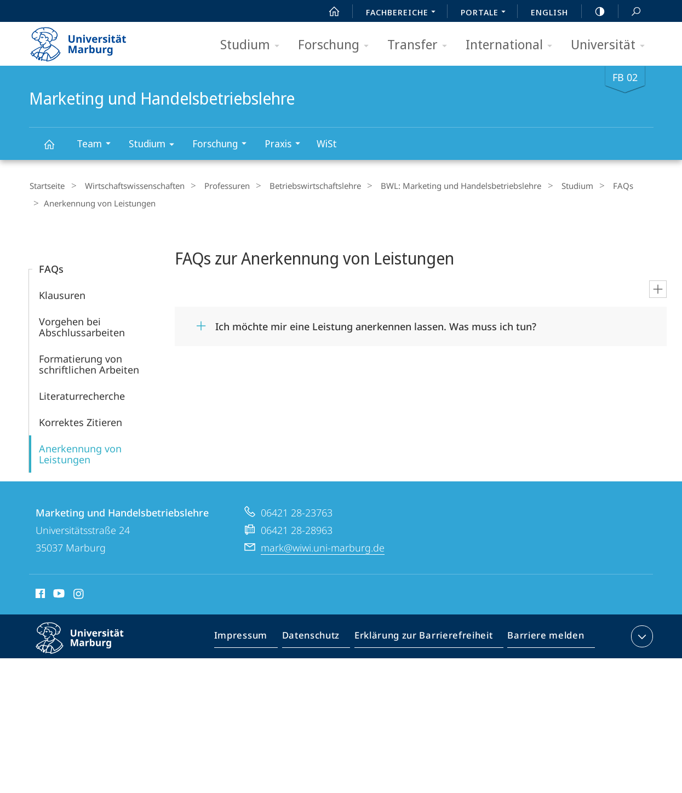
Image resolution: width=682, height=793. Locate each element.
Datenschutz (320, 635)
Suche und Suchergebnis (629, 12)
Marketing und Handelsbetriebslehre (55, 149)
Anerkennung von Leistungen (80, 451)
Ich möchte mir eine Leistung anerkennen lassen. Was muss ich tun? (375, 323)
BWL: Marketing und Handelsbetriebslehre (438, 185)
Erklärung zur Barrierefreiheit (427, 635)
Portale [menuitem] (486, 13)
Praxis (286, 145)
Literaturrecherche (82, 392)
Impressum (253, 635)
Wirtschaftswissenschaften (128, 185)
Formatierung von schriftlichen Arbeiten (89, 361)
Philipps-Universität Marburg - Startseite (88, 40)
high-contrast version (594, 11)
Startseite (46, 185)
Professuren (215, 185)
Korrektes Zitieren (80, 419)
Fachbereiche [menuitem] (404, 13)
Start (328, 11)
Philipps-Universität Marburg (89, 643)
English (549, 12)
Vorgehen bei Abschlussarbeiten (82, 324)
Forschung (337, 45)
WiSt (327, 143)
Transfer (420, 45)
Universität (611, 45)
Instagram (79, 592)
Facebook (39, 592)
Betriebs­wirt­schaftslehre (297, 185)
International (512, 45)
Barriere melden (542, 635)
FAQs (588, 185)
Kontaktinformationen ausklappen (640, 633)
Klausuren (62, 291)
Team (97, 145)
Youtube (58, 592)
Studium (253, 45)
